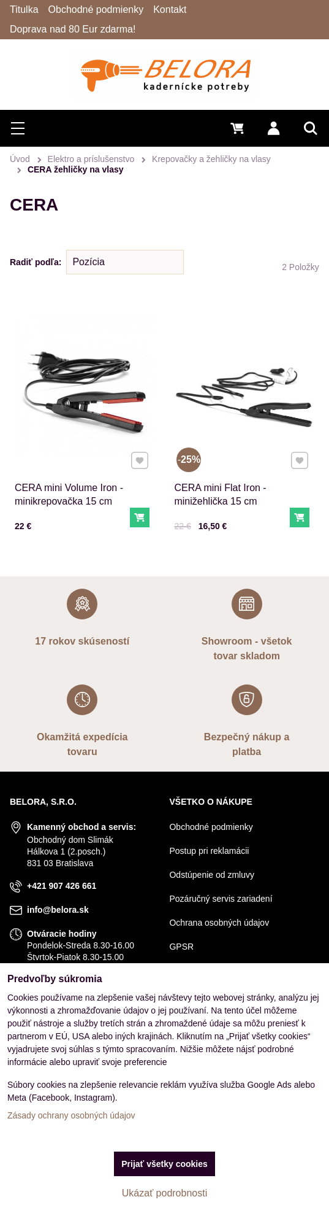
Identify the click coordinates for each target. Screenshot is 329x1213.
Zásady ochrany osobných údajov (71, 1115)
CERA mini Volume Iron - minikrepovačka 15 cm (69, 494)
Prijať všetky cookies (164, 1164)
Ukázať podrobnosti (164, 1193)
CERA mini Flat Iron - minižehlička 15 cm (220, 494)
